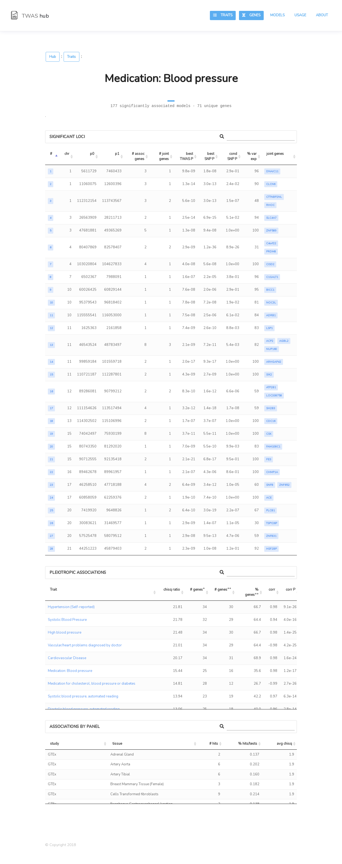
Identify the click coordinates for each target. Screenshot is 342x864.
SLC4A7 (271, 218)
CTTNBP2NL (274, 197)
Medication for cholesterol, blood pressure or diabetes (91, 683)
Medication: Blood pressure (70, 670)
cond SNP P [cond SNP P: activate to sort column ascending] (232, 156)
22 (51, 472)
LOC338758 (274, 395)
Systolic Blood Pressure (67, 619)
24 (51, 498)
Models (277, 15)
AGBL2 (283, 341)
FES (268, 459)
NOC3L (271, 303)
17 (51, 408)
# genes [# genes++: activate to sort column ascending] (222, 589)
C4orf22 (271, 243)
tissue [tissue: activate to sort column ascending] (117, 743)
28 (51, 549)
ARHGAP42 (273, 362)
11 (51, 315)
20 (51, 447)
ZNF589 (271, 231)
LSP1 (269, 328)
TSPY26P (271, 523)
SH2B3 (270, 408)
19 (51, 434)
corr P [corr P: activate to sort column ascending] (290, 589)
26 (51, 523)
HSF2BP (271, 549)
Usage (300, 15)
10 (51, 303)
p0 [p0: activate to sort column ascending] (92, 153)
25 (51, 510)
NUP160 (271, 349)
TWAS (30, 16)
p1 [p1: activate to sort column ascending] (117, 153)
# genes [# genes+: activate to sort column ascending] (197, 589)
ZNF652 (284, 485)
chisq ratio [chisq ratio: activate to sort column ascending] (171, 589)
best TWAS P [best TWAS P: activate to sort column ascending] (187, 156)
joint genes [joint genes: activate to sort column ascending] (275, 153)
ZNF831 (271, 536)
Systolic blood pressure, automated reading (83, 696)
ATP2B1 (271, 387)
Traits (222, 15)
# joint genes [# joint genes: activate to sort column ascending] (164, 156)
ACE (269, 498)
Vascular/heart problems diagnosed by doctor (85, 645)
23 (51, 485)
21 (51, 459)
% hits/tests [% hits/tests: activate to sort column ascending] (247, 743)
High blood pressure (64, 632)
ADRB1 (271, 315)
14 (51, 362)
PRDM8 (271, 251)
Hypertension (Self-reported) (71, 607)
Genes (251, 15)
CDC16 (270, 421)
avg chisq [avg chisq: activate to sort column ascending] (284, 743)
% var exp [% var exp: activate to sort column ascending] (252, 156)
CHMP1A (272, 472)
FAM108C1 (273, 447)
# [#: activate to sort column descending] (51, 153)
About (322, 15)
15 (51, 375)
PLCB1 (270, 510)
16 (51, 391)
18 (51, 421)
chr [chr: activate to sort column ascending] (66, 153)
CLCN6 (270, 184)
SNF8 (269, 485)
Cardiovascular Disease (67, 658)
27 (51, 536)
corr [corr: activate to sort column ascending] (272, 589)
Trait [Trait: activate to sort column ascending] (53, 589)
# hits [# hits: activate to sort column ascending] (213, 743)
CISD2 (270, 264)
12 (51, 328)
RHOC (270, 205)
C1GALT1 (272, 277)
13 (51, 345)
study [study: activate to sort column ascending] (54, 743)
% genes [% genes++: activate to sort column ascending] (252, 592)
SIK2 (269, 375)
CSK (268, 434)
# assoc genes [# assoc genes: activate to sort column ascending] (138, 156)
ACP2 (269, 341)
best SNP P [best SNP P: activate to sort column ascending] (209, 156)
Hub (52, 56)
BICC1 (270, 290)
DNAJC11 (272, 171)
